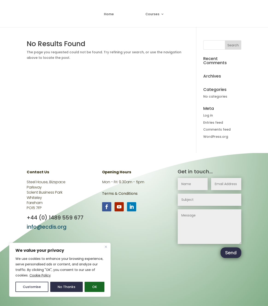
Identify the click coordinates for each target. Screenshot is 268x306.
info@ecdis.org (47, 227)
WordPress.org (215, 136)
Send (231, 252)
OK (94, 287)
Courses (152, 14)
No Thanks (66, 287)
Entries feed (213, 122)
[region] (60, 270)
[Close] (106, 246)
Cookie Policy (40, 275)
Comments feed (217, 129)
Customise (32, 287)
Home (109, 14)
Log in (208, 115)
